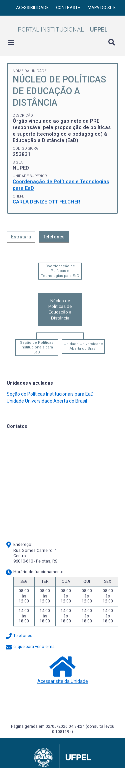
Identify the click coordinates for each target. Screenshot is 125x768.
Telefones (54, 236)
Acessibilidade (33, 7)
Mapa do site (102, 7)
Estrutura (21, 236)
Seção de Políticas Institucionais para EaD (36, 347)
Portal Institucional (63, 29)
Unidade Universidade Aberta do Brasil (83, 346)
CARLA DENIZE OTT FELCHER (46, 202)
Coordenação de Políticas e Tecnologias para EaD (60, 271)
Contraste (68, 7)
